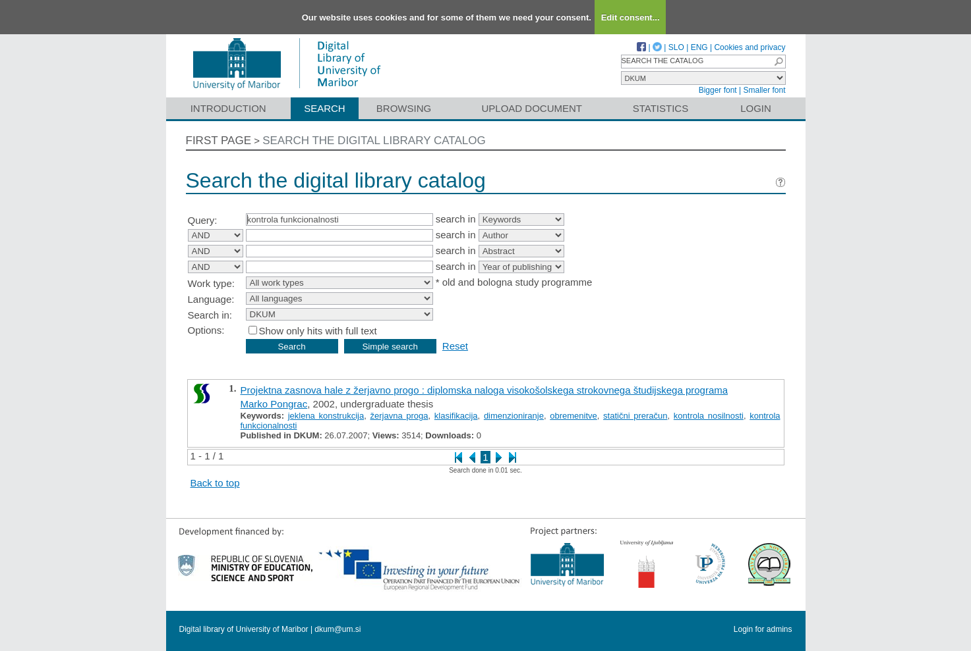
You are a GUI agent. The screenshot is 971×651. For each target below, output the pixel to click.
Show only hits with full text (318, 330)
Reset (455, 346)
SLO (676, 47)
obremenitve (573, 416)
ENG (699, 47)
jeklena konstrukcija (326, 416)
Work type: (211, 283)
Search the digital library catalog (374, 140)
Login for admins (763, 629)
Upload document (532, 108)
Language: (211, 299)
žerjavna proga (399, 416)
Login (755, 108)
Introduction (228, 108)
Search (324, 108)
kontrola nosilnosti (709, 416)
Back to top (215, 482)
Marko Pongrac (274, 403)
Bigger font (718, 90)
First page (219, 140)
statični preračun (635, 416)
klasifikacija (456, 416)
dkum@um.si (337, 629)
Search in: (210, 315)
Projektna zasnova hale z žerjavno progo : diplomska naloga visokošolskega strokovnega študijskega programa (484, 390)
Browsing (403, 108)
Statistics (660, 108)
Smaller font (764, 90)
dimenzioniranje (514, 416)
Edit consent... (630, 17)
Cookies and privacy (749, 47)
